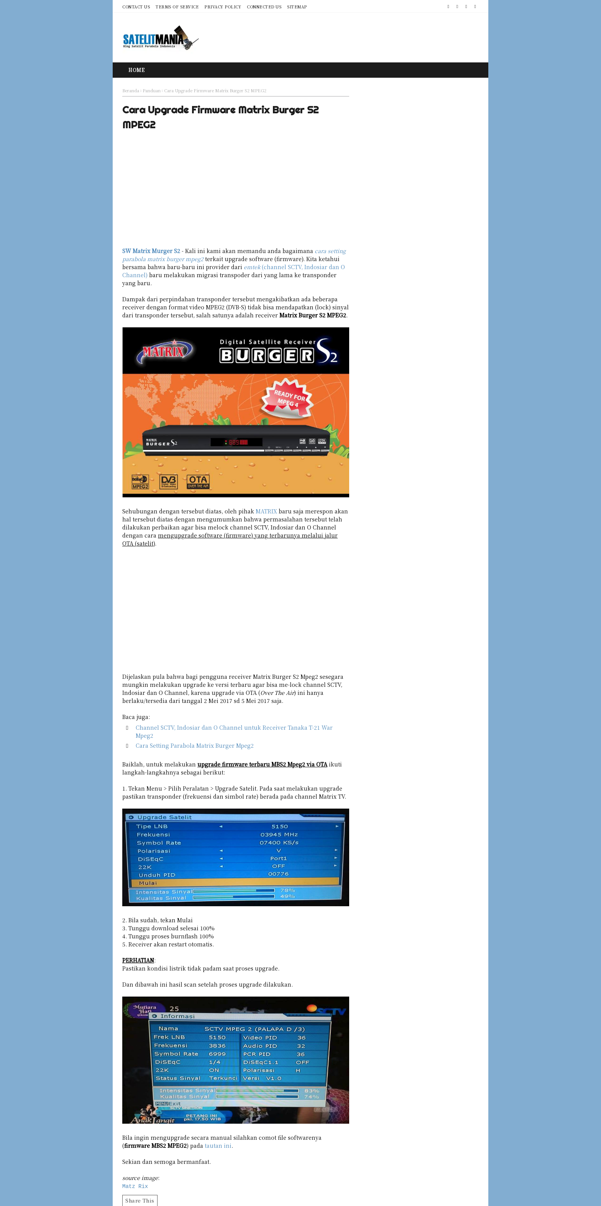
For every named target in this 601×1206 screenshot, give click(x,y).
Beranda (130, 90)
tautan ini (218, 1145)
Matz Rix (135, 1186)
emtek (252, 267)
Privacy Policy (222, 7)
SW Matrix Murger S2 (151, 251)
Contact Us (136, 7)
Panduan (152, 90)
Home (136, 70)
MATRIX (266, 511)
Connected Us (264, 7)
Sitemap (297, 7)
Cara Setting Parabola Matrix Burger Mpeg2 (195, 745)
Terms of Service (177, 7)
